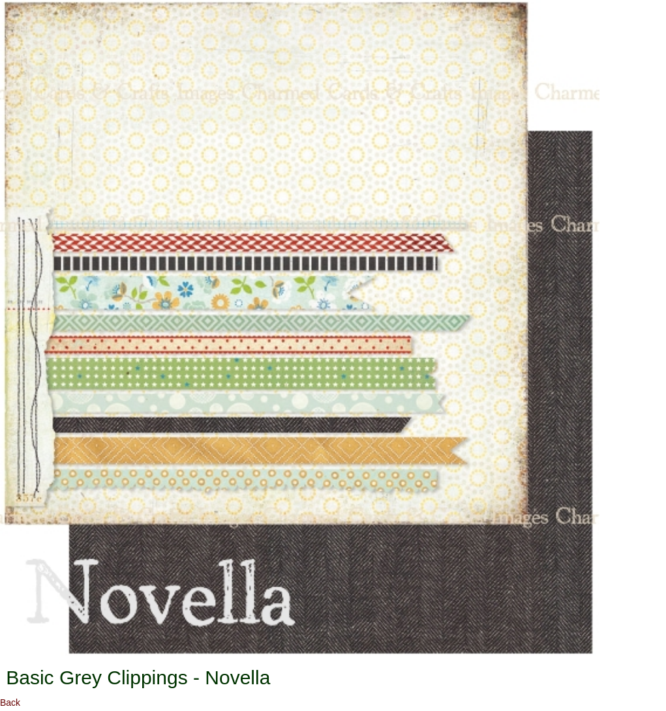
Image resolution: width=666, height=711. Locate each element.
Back (10, 702)
